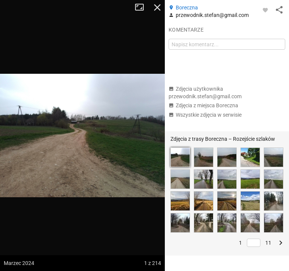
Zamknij (157, 7)
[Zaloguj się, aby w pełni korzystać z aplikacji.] (265, 10)
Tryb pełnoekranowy (142, 7)
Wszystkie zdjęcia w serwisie (205, 115)
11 (268, 243)
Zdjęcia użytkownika (205, 92)
